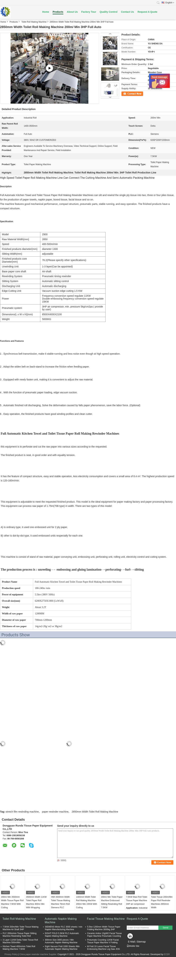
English (169, 2)
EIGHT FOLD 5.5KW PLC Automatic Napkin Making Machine (62, 934)
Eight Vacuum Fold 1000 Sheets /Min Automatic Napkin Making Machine (62, 947)
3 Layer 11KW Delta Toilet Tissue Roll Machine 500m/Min (20, 941)
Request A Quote (147, 11)
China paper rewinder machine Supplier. (38, 954)
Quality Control (108, 11)
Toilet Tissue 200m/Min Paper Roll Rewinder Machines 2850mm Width (161, 902)
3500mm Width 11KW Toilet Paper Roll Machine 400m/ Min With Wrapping (36, 902)
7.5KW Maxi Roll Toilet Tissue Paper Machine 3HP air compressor (136, 900)
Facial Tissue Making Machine (106, 918)
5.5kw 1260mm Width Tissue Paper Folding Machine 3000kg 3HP (103, 928)
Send (165, 927)
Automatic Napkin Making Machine (61, 920)
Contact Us (127, 11)
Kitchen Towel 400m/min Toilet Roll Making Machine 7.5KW (19, 947)
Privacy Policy (11, 954)
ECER (167, 954)
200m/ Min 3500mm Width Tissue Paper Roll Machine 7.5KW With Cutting (12, 902)
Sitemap (141, 941)
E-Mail (131, 941)
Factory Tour (88, 11)
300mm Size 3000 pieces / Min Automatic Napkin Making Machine (61, 941)
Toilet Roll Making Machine (33, 22)
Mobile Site (133, 946)
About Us (72, 11)
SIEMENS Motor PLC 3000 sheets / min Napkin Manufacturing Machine (63, 928)
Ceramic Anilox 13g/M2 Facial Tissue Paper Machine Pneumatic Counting (104, 934)
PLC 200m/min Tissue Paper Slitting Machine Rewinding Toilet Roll (19, 934)
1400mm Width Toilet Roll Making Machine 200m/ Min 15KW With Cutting (86, 902)
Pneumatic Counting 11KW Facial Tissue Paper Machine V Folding (103, 941)
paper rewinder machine (55, 811)
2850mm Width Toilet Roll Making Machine (95, 811)
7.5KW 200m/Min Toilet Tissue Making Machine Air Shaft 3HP (20, 928)
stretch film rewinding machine (22, 811)
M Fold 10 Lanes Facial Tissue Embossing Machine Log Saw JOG (103, 947)
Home (45, 11)
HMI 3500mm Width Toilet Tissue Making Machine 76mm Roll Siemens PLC (60, 902)
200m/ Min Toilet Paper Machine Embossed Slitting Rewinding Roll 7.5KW (112, 902)
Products (58, 11)
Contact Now (127, 93)
